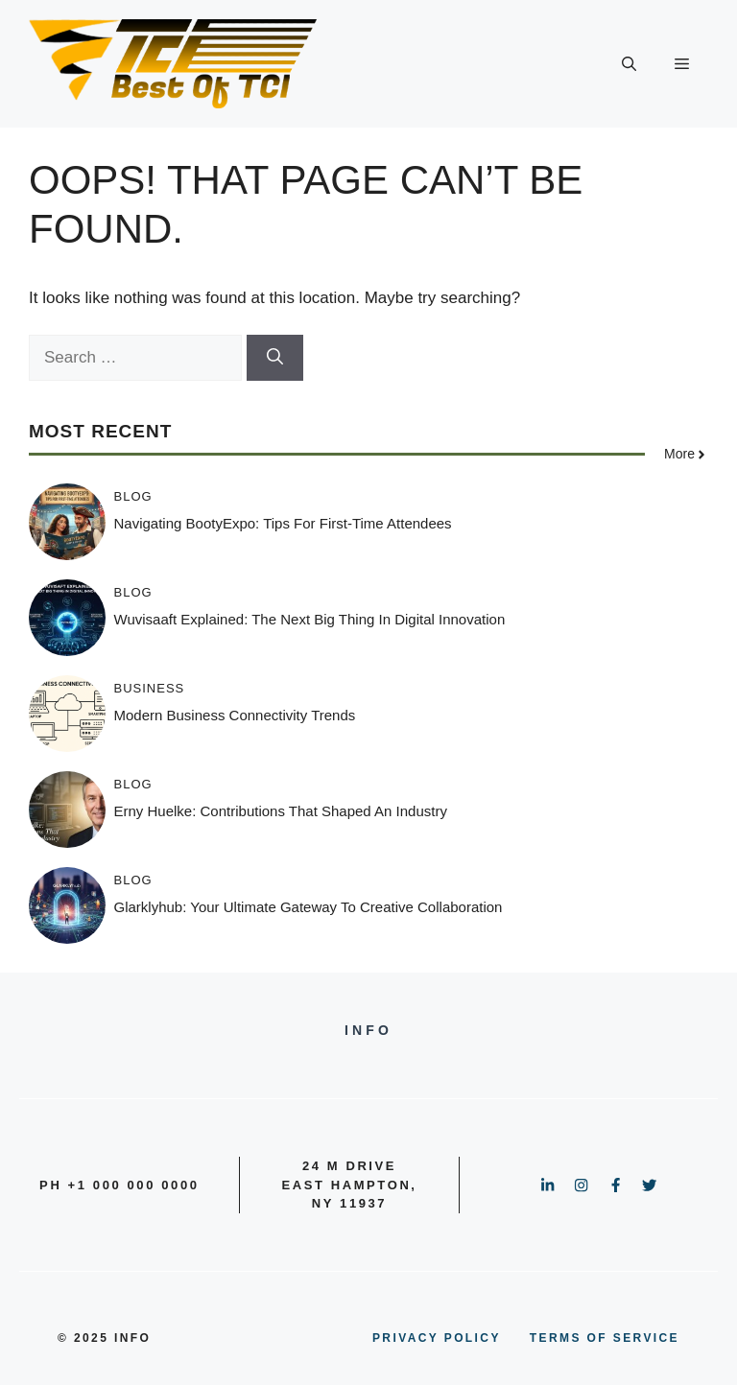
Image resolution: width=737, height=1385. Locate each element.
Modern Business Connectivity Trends (235, 715)
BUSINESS (149, 688)
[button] (629, 64)
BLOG (133, 496)
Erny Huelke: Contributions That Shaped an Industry (280, 811)
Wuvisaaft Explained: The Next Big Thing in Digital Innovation (310, 619)
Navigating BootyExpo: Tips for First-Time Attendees (283, 523)
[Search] (275, 358)
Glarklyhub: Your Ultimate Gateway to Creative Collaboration (308, 907)
